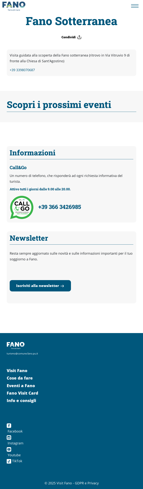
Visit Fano (17, 370)
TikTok (14, 461)
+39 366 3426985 (59, 206)
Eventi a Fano (21, 385)
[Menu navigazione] (135, 6)
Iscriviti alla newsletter (40, 285)
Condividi (71, 37)
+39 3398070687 (22, 70)
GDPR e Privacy (87, 483)
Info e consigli (21, 400)
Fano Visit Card (22, 393)
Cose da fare (20, 378)
